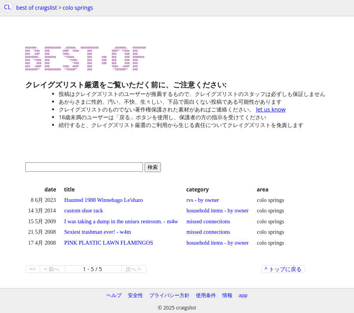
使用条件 (206, 295)
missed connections (208, 224)
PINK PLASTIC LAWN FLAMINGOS (108, 246)
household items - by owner (218, 213)
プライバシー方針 (169, 295)
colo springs (78, 7)
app (243, 295)
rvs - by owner (203, 203)
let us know (271, 112)
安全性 (135, 295)
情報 (227, 295)
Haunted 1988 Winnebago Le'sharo (103, 203)
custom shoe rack (83, 213)
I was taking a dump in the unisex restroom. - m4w (121, 224)
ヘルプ (114, 295)
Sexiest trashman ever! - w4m (97, 235)
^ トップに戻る (283, 272)
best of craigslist (36, 7)
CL (7, 7)
